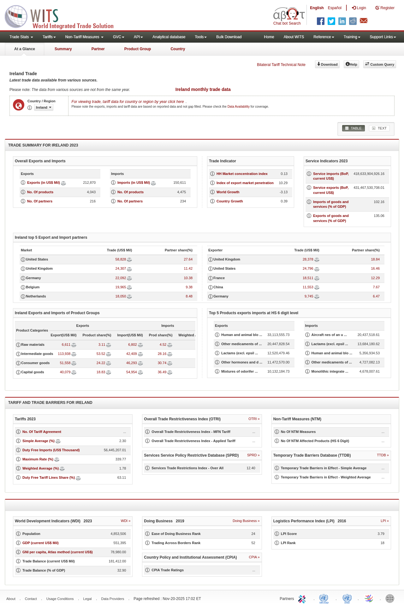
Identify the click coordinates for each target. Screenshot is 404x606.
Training (352, 37)
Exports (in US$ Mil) (43, 182)
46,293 (131, 363)
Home (269, 37)
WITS (63, 16)
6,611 (66, 344)
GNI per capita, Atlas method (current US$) (57, 552)
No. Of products (40, 192)
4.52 (163, 344)
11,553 (308, 287)
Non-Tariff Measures (84, 37)
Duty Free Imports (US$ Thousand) (51, 450)
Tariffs (49, 37)
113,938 (64, 354)
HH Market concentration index (242, 174)
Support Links (383, 37)
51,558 (65, 363)
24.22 (101, 363)
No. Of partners (39, 201)
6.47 (376, 296)
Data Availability (239, 106)
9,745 (309, 296)
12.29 (375, 278)
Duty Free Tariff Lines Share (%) (48, 477)
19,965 (121, 287)
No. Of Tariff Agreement (41, 432)
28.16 (162, 354)
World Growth (228, 192)
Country (177, 49)
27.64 (188, 259)
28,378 (308, 259)
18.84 (375, 259)
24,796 (308, 268)
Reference (323, 37)
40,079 (65, 372)
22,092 (121, 278)
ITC (303, 598)
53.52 (101, 354)
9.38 (189, 287)
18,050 (121, 296)
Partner (98, 49)
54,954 (131, 372)
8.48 (189, 296)
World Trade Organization (369, 598)
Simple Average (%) (38, 441)
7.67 (376, 287)
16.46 (375, 268)
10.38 (188, 278)
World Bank (391, 598)
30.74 (162, 363)
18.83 (101, 372)
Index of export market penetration (245, 183)
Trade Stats (21, 37)
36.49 (162, 372)
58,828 (121, 259)
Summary (63, 49)
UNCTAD (325, 598)
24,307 (121, 268)
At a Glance (24, 49)
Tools (201, 37)
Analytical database (168, 37)
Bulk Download (228, 37)
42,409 (131, 354)
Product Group (137, 49)
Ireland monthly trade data (203, 89)
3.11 (101, 344)
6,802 (132, 344)
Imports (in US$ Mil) (133, 182)
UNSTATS (347, 598)
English (317, 8)
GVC (118, 37)
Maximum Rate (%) (37, 459)
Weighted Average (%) (40, 468)
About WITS (294, 37)
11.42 (188, 268)
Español (335, 8)
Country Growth (230, 201)
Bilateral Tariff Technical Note (281, 65)
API (138, 37)
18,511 (308, 278)
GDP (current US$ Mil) (40, 543)
